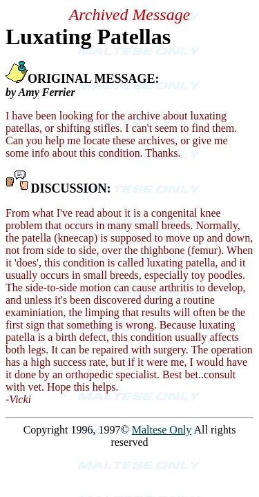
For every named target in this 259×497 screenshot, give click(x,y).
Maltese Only (162, 430)
